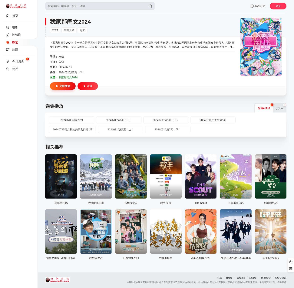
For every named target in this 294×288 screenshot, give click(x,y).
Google (241, 277)
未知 (61, 56)
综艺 (82, 30)
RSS (219, 277)
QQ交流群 (280, 277)
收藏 (87, 86)
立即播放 (63, 86)
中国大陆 (69, 30)
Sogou (252, 277)
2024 (55, 30)
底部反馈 (266, 277)
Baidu (229, 277)
